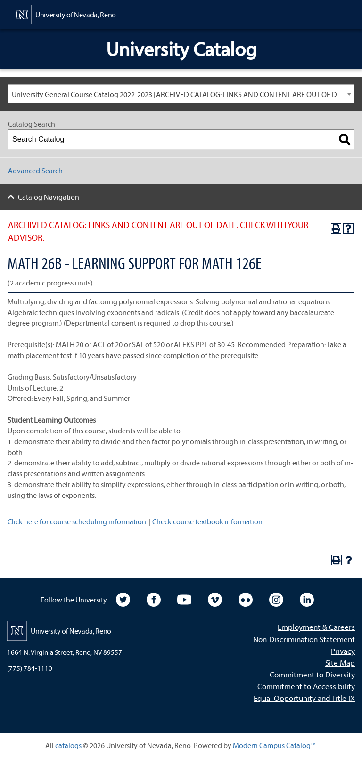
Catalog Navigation (48, 197)
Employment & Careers (316, 627)
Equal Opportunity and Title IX (304, 698)
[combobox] (181, 93)
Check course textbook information (207, 521)
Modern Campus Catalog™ (274, 745)
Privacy (343, 651)
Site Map (340, 662)
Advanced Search (35, 170)
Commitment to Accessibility (306, 686)
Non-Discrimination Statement (304, 639)
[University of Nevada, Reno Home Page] (64, 13)
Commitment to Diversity (312, 674)
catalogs (68, 745)
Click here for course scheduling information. (78, 521)
